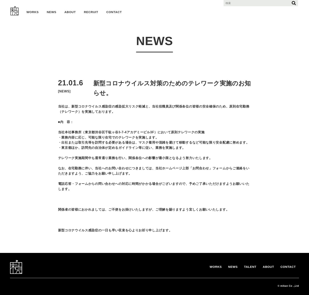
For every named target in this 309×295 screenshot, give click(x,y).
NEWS (51, 12)
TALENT (248, 267)
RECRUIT (91, 12)
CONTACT (114, 12)
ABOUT (70, 12)
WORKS (33, 12)
